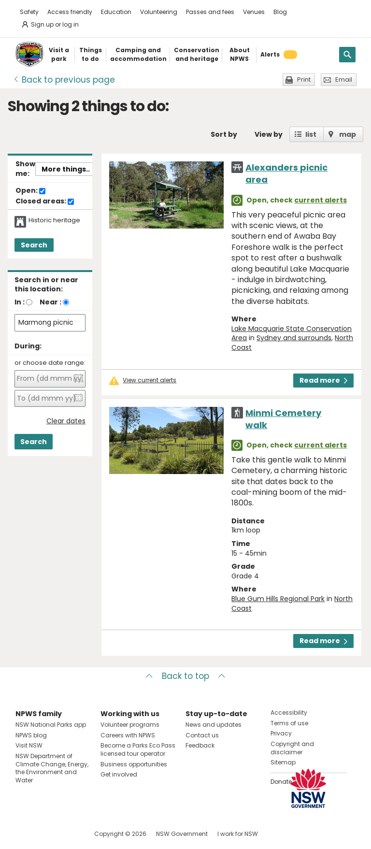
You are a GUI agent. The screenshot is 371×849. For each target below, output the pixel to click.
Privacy (281, 733)
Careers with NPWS (127, 735)
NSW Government (182, 834)
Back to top (185, 676)
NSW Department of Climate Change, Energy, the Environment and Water (51, 768)
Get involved (118, 774)
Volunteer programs (129, 724)
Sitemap (283, 762)
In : (19, 302)
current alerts (320, 200)
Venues (254, 12)
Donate (281, 781)
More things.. (66, 169)
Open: (30, 191)
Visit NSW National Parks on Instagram (45, 834)
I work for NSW (237, 834)
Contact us (202, 735)
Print (304, 79)
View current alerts (149, 380)
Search (34, 245)
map (347, 134)
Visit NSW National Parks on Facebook (24, 834)
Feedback (200, 745)
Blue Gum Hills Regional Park (278, 599)
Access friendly (69, 12)
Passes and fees (210, 12)
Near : (50, 302)
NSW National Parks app (50, 724)
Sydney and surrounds (294, 338)
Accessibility (289, 712)
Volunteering (158, 12)
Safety (29, 12)
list (310, 134)
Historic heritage (54, 220)
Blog (280, 12)
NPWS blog (31, 735)
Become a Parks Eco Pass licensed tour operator (137, 749)
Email (343, 79)
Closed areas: (44, 201)
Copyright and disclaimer (292, 748)
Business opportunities (133, 764)
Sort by (224, 134)
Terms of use (289, 723)
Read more (323, 380)
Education (116, 12)
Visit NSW (29, 745)
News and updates (214, 724)
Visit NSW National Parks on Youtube (66, 834)
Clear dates (66, 421)
